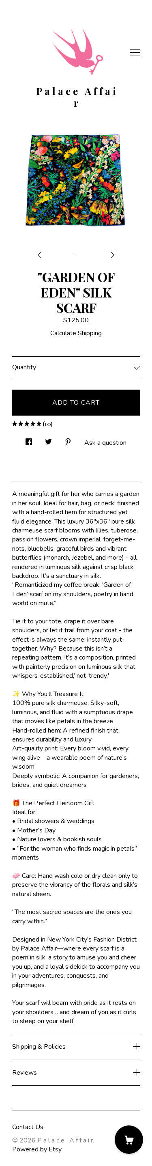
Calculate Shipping (76, 333)
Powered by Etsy (37, 1149)
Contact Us (27, 1127)
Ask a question (105, 442)
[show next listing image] (94, 253)
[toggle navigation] (135, 53)
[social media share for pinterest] (68, 439)
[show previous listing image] (57, 253)
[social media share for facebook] (29, 439)
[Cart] (129, 1139)
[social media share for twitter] (48, 439)
